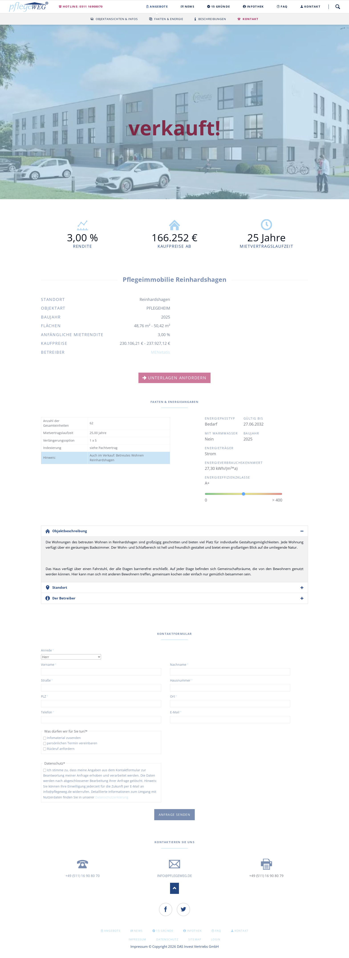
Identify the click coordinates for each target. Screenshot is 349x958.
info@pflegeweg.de (174, 875)
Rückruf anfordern (61, 749)
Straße (48, 680)
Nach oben (174, 888)
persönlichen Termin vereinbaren (72, 743)
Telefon (48, 712)
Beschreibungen (212, 19)
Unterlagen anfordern (177, 377)
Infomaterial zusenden (64, 738)
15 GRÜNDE (164, 931)
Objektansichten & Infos (117, 19)
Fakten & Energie (168, 19)
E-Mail (177, 712)
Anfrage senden (175, 814)
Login (215, 939)
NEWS (138, 931)
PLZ (48, 696)
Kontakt (250, 19)
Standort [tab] (59, 587)
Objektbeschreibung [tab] (69, 531)
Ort (177, 696)
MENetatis (160, 352)
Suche (338, 6)
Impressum (137, 939)
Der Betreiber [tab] (63, 598)
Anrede (48, 650)
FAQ (218, 931)
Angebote (112, 931)
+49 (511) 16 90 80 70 (82, 875)
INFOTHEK (194, 931)
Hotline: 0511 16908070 (83, 6)
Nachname (179, 664)
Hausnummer (181, 680)
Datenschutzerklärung (111, 797)
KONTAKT (241, 931)
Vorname (49, 664)
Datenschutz (167, 939)
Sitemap (194, 939)
